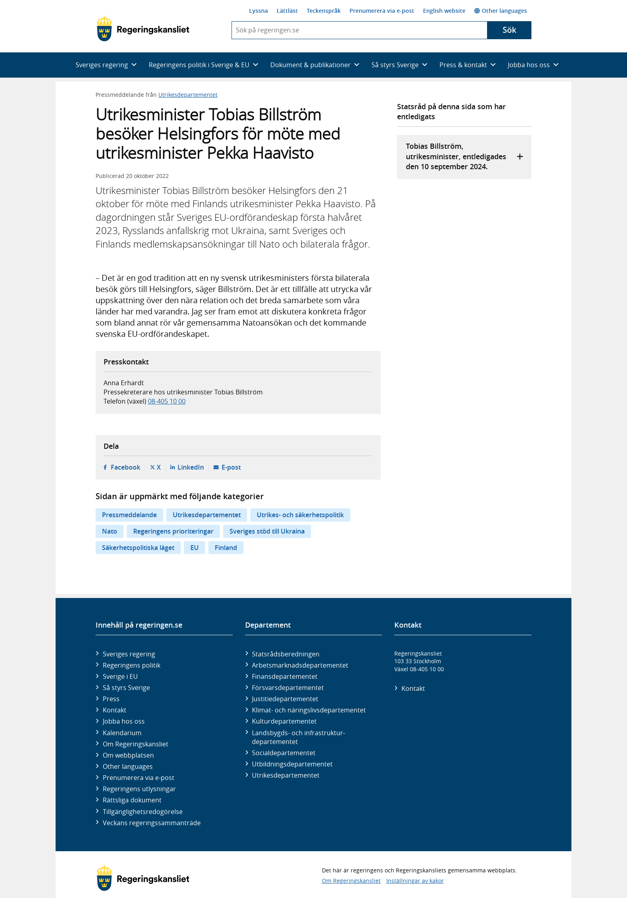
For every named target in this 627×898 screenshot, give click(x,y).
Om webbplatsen (128, 755)
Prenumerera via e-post (381, 10)
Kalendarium (122, 732)
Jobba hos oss (124, 721)
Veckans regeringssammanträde (152, 822)
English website (444, 10)
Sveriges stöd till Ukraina (267, 531)
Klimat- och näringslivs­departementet (309, 710)
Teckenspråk (324, 10)
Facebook (125, 467)
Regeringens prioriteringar (173, 531)
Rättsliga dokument (132, 800)
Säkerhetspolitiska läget (138, 547)
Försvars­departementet (288, 687)
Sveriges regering (129, 654)
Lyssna (258, 10)
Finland (226, 547)
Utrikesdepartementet (188, 94)
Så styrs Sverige (126, 687)
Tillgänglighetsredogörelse (143, 811)
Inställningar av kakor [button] (415, 880)
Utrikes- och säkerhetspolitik (300, 514)
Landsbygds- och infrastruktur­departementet (298, 737)
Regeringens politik (131, 665)
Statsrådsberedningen (285, 654)
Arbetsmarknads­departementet (300, 665)
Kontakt (114, 710)
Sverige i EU (120, 676)
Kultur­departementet (284, 721)
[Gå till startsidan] (143, 28)
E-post (231, 467)
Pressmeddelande (129, 514)
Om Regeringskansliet (135, 744)
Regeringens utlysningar (139, 788)
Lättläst (287, 10)
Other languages (500, 10)
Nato (109, 531)
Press (111, 698)
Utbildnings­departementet (292, 764)
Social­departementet (283, 752)
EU (194, 547)
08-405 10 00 (167, 401)
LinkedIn (191, 467)
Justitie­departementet (285, 698)
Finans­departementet (284, 676)
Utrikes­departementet (285, 775)
